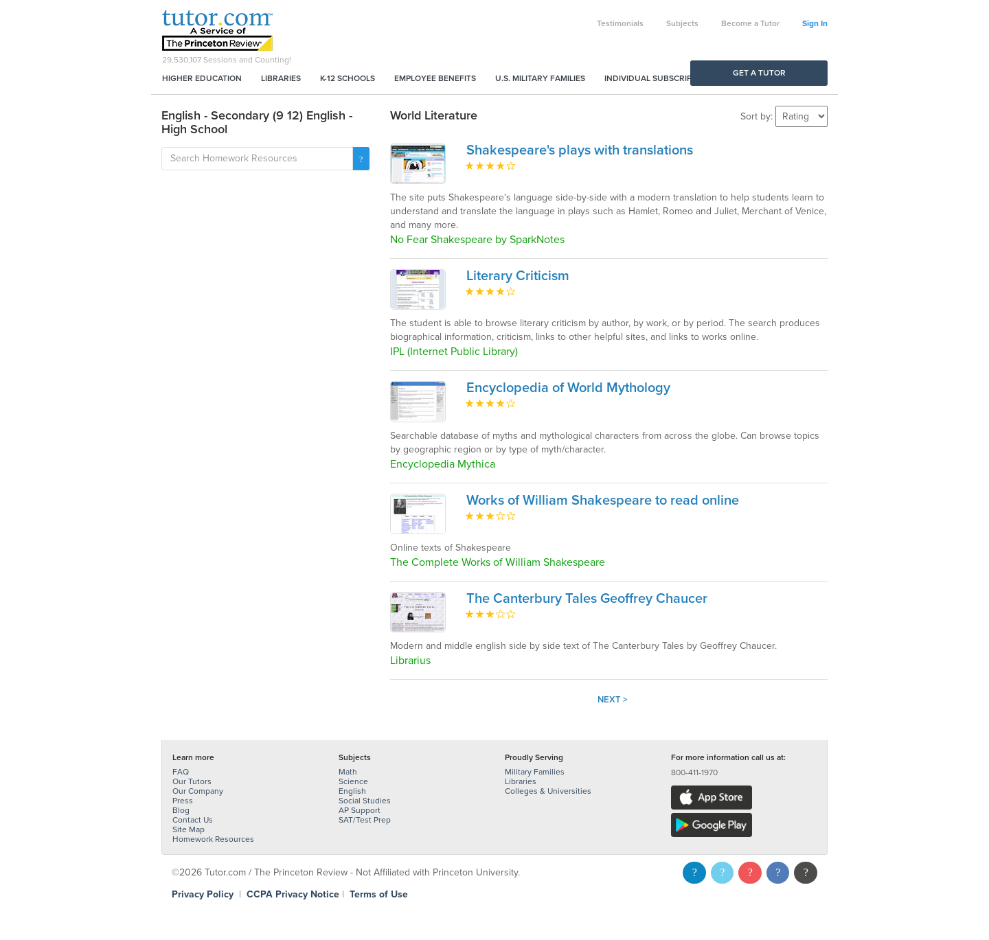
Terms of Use (379, 894)
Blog (181, 810)
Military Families (535, 772)
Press (182, 800)
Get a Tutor (759, 73)
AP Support (359, 810)
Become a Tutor (750, 23)
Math (348, 772)
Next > (613, 699)
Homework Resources (213, 839)
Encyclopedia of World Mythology (568, 388)
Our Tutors (192, 781)
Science (353, 781)
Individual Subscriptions (660, 78)
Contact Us (192, 820)
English (352, 791)
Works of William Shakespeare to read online (602, 500)
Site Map (188, 829)
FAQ (180, 772)
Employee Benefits (435, 78)
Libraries (281, 78)
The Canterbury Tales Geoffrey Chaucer (586, 599)
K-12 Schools (347, 78)
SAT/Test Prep (365, 820)
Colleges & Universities (548, 791)
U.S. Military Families (540, 78)
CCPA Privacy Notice (293, 894)
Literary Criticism (517, 276)
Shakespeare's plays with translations (579, 150)
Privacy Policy (203, 894)
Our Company (197, 791)
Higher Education (202, 78)
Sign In (815, 23)
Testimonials (620, 23)
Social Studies (365, 800)
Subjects (682, 23)
